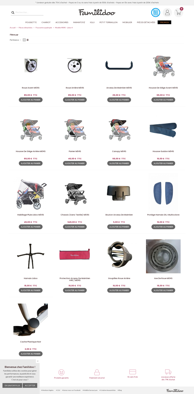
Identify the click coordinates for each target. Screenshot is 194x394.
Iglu (92, 22)
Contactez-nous (14, 390)
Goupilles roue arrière (119, 278)
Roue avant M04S (30, 88)
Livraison (25, 390)
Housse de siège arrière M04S (31, 151)
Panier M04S (75, 151)
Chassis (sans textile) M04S (75, 215)
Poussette (31, 22)
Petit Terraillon (108, 22)
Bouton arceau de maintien (119, 215)
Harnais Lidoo (30, 278)
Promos (164, 22)
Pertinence (15, 40)
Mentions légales (47, 390)
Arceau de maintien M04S (119, 88)
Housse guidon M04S (163, 151)
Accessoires (62, 22)
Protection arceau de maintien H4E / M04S (75, 279)
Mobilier (127, 22)
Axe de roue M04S (163, 278)
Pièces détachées (146, 22)
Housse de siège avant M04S (163, 88)
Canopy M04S (119, 151)
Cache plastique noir (30, 342)
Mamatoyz (79, 22)
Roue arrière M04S (75, 88)
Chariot (46, 22)
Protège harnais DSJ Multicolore (163, 215)
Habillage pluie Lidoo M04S (30, 215)
